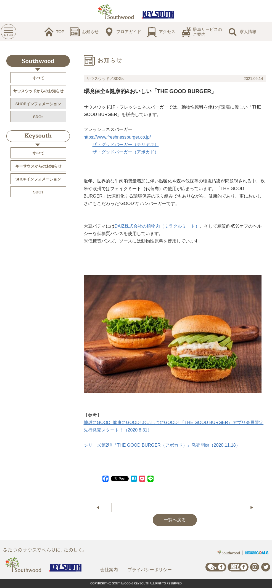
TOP (60, 31)
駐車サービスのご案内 (207, 32)
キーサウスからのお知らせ (38, 166)
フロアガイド (128, 31)
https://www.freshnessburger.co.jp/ (117, 137)
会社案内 (109, 569)
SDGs (38, 117)
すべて (38, 78)
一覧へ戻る (175, 519)
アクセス (167, 31)
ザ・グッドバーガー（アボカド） (126, 152)
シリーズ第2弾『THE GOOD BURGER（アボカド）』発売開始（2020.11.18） (162, 445)
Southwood (38, 61)
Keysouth (38, 136)
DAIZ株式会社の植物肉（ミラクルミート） (157, 226)
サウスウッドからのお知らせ (38, 91)
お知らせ (90, 31)
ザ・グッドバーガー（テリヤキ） (126, 144)
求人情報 (248, 31)
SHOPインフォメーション (38, 104)
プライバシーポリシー (150, 569)
